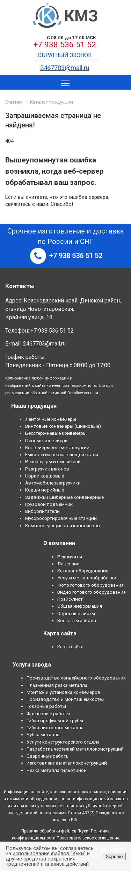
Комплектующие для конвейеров (62, 525)
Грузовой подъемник (49, 504)
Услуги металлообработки (86, 577)
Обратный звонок (65, 55)
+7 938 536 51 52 (65, 44)
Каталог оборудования (82, 570)
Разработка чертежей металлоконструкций (75, 749)
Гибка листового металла (55, 727)
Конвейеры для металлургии (57, 447)
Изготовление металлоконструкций (67, 763)
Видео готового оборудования (91, 592)
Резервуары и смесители (53, 461)
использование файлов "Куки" (49, 853)
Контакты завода (76, 620)
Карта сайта (70, 646)
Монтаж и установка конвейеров (63, 692)
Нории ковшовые (44, 476)
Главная (14, 102)
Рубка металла (43, 734)
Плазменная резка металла (57, 685)
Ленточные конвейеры (50, 419)
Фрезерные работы (48, 713)
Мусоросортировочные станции (61, 518)
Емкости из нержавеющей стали (61, 454)
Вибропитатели (42, 511)
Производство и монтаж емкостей (65, 699)
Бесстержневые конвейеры (56, 433)
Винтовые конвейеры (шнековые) (63, 426)
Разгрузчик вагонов (47, 469)
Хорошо (114, 856)
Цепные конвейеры (46, 440)
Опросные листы (76, 613)
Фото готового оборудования (90, 585)
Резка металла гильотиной (57, 770)
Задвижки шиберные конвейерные (64, 497)
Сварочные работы (48, 756)
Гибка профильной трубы (55, 720)
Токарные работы (46, 706)
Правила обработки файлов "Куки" (55, 831)
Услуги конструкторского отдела (63, 742)
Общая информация (79, 606)
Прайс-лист (70, 599)
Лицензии (68, 563)
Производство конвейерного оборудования (76, 678)
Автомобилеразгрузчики (53, 483)
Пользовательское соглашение (88, 838)
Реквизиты (69, 556)
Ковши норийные (44, 490)
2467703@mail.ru (64, 68)
